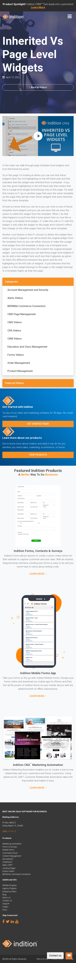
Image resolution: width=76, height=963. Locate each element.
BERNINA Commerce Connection (26, 306)
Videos (5, 907)
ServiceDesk (8, 859)
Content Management (11, 856)
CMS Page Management (21, 314)
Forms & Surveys (9, 847)
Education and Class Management (27, 346)
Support (5, 903)
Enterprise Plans (9, 891)
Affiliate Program (9, 885)
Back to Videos (38, 87)
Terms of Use (42, 959)
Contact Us (7, 900)
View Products (38, 454)
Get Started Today (38, 424)
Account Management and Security (27, 289)
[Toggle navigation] (70, 16)
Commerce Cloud (9, 853)
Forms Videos (15, 354)
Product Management (20, 371)
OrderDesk (7, 862)
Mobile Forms (8, 850)
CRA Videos (14, 330)
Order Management (18, 362)
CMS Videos (14, 322)
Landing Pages (9, 868)
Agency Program (9, 888)
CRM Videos (14, 338)
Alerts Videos (15, 298)
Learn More (37, 573)
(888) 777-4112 (9, 831)
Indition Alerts (8, 871)
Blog (4, 894)
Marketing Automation (11, 844)
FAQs (4, 910)
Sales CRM (7, 865)
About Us (6, 897)
